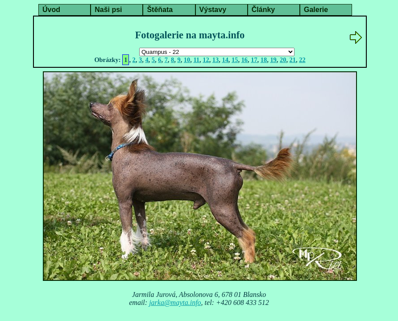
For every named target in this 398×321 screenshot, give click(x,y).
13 (215, 59)
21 (293, 59)
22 (302, 59)
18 (264, 59)
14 (225, 59)
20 (283, 59)
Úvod (51, 9)
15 (235, 59)
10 (187, 59)
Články (263, 9)
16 (244, 59)
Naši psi (108, 9)
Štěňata (160, 9)
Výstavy (213, 9)
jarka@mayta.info (175, 302)
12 (206, 59)
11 (196, 59)
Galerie (316, 9)
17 (254, 59)
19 (273, 59)
